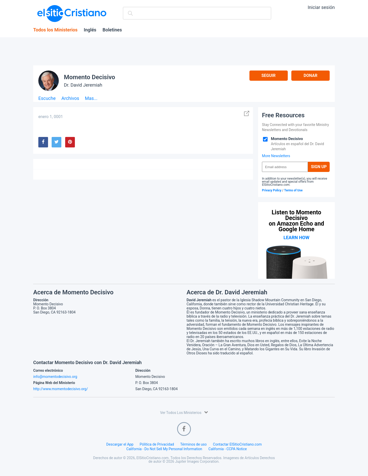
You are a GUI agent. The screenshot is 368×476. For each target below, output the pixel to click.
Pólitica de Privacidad (157, 444)
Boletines (112, 30)
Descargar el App (119, 444)
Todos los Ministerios (55, 30)
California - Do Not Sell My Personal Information (164, 449)
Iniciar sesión (321, 7)
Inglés (90, 30)
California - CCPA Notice (228, 449)
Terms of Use (293, 190)
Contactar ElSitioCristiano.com (237, 444)
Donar (310, 75)
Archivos (70, 98)
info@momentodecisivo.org (55, 377)
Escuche (47, 98)
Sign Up (319, 166)
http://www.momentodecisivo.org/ (60, 389)
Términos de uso (193, 444)
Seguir (268, 75)
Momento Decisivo (89, 77)
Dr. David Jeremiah (83, 85)
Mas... (91, 98)
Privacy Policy (271, 190)
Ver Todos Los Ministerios (184, 412)
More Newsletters (276, 156)
